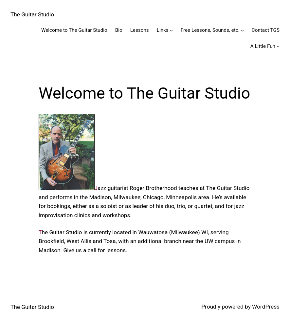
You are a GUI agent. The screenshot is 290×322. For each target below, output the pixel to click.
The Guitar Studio (32, 14)
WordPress (266, 306)
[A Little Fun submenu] (278, 46)
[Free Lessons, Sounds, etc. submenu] (242, 30)
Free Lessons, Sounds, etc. (210, 30)
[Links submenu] (171, 30)
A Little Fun (262, 46)
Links (163, 30)
